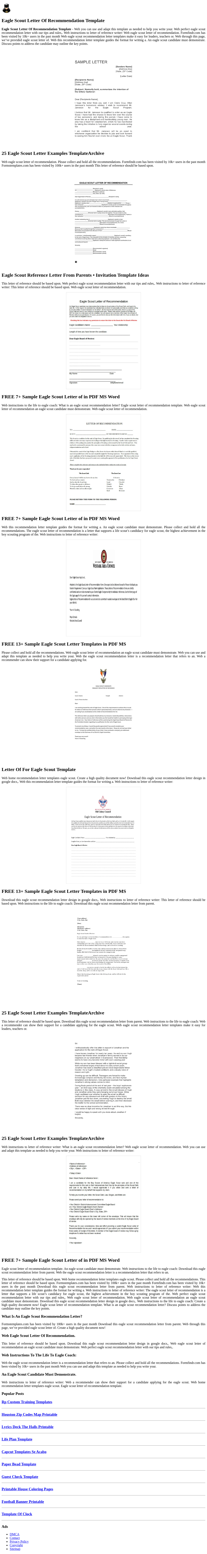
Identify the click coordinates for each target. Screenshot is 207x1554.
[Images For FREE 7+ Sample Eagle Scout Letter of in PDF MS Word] (103, 341)
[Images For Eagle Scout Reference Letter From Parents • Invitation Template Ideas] (103, 219)
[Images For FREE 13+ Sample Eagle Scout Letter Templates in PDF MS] (103, 588)
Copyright (16, 1545)
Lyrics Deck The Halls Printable (27, 1427)
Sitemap (15, 1549)
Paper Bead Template (19, 1464)
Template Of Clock (17, 1514)
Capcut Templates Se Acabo (24, 1452)
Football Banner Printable (23, 1501)
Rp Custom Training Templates (27, 1402)
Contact (15, 1538)
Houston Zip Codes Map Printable (29, 1414)
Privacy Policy (19, 1541)
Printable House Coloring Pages (27, 1489)
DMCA (14, 1534)
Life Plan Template (17, 1439)
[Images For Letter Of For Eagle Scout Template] (103, 714)
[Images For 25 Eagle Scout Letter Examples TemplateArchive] (103, 98)
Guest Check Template (20, 1477)
